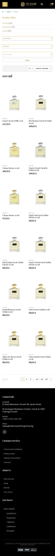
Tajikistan (10, 522)
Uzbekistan (11, 526)
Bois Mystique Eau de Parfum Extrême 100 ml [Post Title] (12, 263)
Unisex (4, 31)
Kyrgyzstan (11, 518)
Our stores (8, 492)
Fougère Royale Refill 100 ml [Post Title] (12, 121)
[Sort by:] (43, 68)
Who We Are (9, 479)
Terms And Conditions (13, 449)
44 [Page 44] (37, 379)
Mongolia (10, 531)
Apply (27, 60)
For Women (6, 27)
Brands (6, 488)
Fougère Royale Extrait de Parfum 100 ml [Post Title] (38, 169)
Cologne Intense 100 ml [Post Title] (10, 168)
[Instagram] (4, 432)
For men (5, 23)
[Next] (51, 379)
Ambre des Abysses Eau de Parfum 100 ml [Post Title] (11, 358)
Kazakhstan (11, 513)
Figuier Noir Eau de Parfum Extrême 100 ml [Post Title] (38, 216)
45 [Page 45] (42, 379)
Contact (7, 462)
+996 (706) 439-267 (12, 419)
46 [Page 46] (46, 379)
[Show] (31, 68)
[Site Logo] (28, 4)
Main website (9, 509)
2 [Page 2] (26, 379)
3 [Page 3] (30, 379)
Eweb (33, 545)
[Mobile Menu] (5, 4)
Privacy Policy (9, 454)
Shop (6, 483)
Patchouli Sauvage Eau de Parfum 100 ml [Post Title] (11, 310)
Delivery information (12, 458)
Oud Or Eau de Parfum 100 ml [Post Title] (39, 309)
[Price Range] (27, 54)
